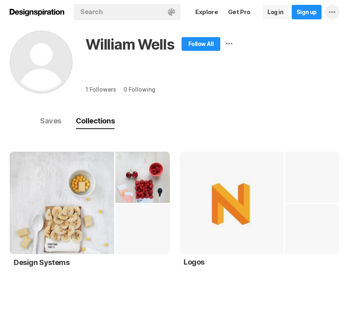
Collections (95, 121)
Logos (194, 262)
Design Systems (41, 262)
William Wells (130, 44)
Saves (50, 121)
